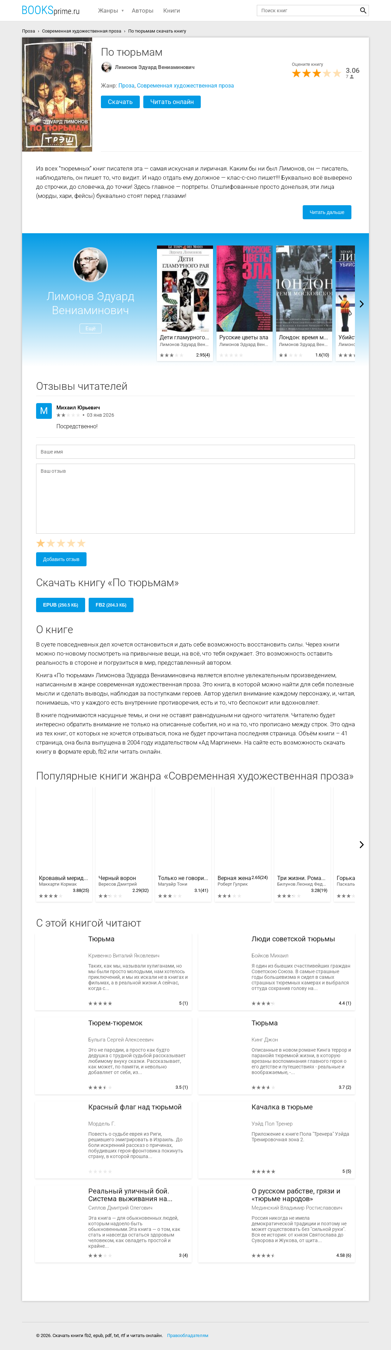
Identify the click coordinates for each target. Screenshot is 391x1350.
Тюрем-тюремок (115, 1023)
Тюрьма (101, 939)
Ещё (90, 328)
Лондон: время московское (304, 337)
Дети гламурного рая (185, 337)
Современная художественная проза (185, 85)
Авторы (142, 10)
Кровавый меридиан (64, 881)
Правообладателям (187, 1335)
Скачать (120, 101)
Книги (171, 10)
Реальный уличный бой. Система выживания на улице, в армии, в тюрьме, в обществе (134, 1195)
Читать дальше (327, 212)
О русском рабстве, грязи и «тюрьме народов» (296, 1195)
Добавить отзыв (61, 559)
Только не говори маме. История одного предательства (183, 881)
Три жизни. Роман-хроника (302, 881)
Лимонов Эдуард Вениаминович (154, 67)
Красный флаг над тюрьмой (135, 1107)
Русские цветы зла (243, 337)
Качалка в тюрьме (282, 1107)
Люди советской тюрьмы (293, 939)
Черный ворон (117, 881)
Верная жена (234, 881)
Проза (126, 85)
